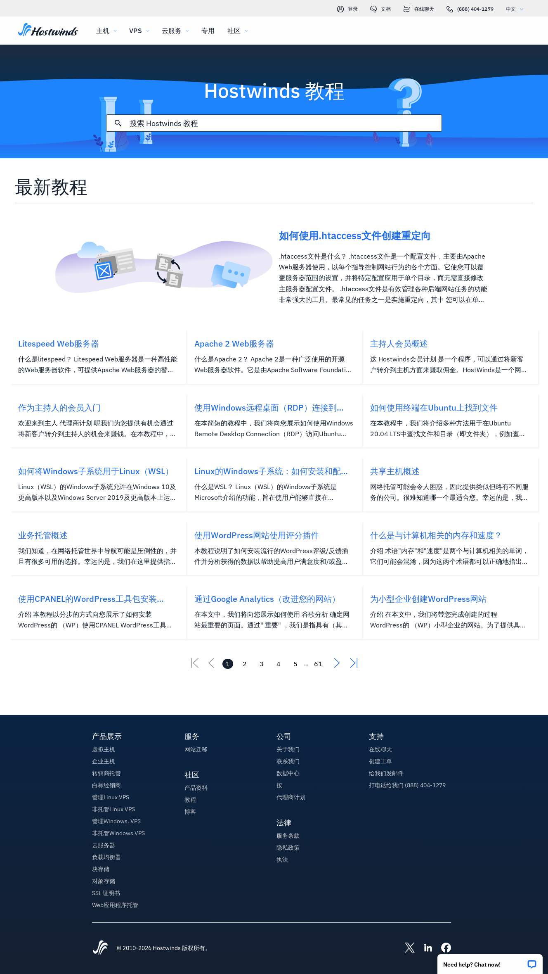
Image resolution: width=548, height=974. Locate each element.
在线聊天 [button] (380, 749)
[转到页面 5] (295, 664)
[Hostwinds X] (406, 948)
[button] (490, 961)
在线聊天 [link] (419, 9)
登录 (347, 9)
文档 (380, 9)
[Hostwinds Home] (100, 948)
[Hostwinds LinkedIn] (424, 948)
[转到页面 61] (318, 664)
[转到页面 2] (244, 664)
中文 (516, 9)
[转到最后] (353, 665)
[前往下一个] (337, 665)
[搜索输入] (285, 123)
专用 (208, 30)
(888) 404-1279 (470, 9)
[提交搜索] (118, 123)
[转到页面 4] (278, 664)
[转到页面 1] (227, 664)
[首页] (48, 30)
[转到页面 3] (261, 664)
